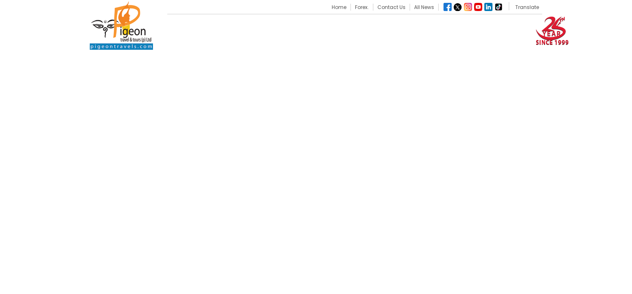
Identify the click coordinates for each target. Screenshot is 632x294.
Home (339, 7)
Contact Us (391, 7)
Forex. (362, 7)
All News (424, 7)
